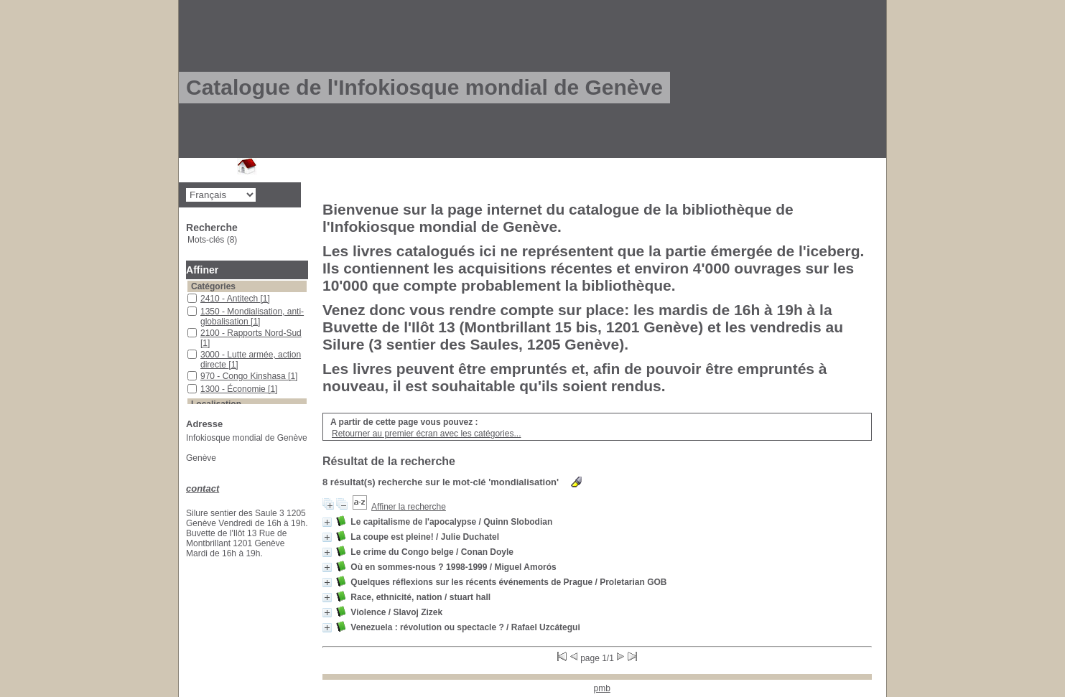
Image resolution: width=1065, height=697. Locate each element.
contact (202, 488)
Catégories (213, 286)
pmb (602, 688)
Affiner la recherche (408, 507)
